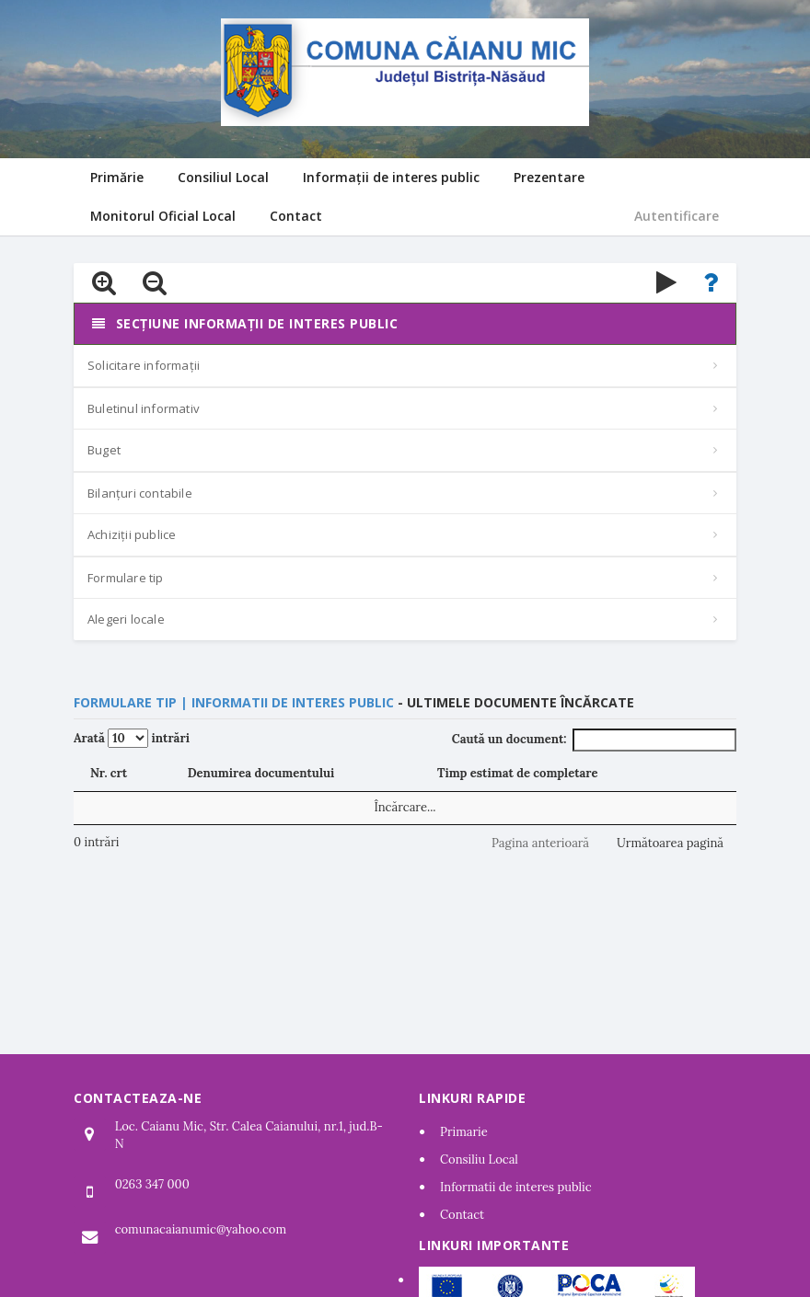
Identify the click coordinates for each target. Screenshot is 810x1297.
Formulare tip (125, 577)
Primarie (464, 1132)
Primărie (117, 177)
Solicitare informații (143, 365)
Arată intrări (132, 738)
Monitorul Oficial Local (163, 215)
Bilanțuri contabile (139, 493)
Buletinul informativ (143, 408)
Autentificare (676, 215)
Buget (104, 450)
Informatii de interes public (516, 1187)
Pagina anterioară (540, 843)
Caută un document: (594, 740)
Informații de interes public (391, 177)
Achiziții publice (131, 534)
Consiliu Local (479, 1159)
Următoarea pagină (670, 843)
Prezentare (549, 177)
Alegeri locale (126, 619)
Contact (296, 215)
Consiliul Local (223, 177)
